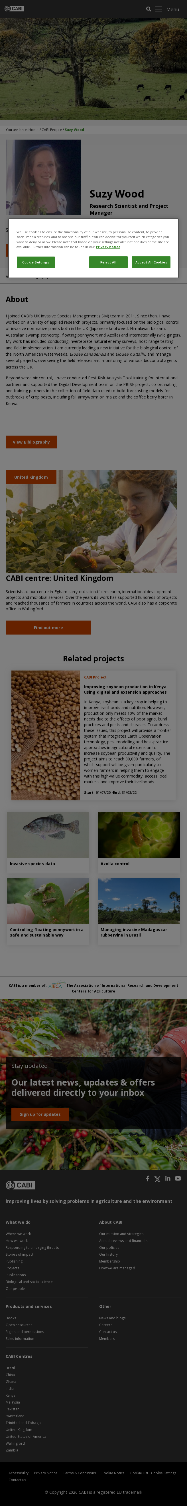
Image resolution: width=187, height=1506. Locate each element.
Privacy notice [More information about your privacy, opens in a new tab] (108, 246)
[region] (93, 248)
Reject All (108, 262)
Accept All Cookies (151, 262)
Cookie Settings (35, 262)
